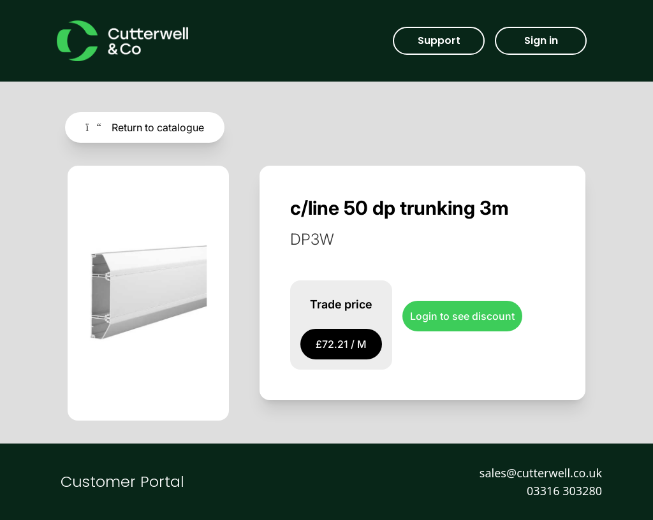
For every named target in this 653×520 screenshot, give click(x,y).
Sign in (541, 40)
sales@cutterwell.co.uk (541, 472)
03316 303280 (564, 490)
